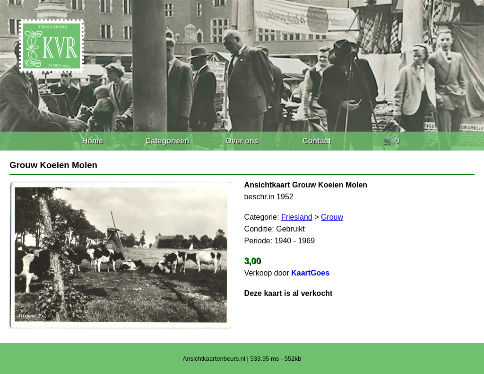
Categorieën (167, 141)
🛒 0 (391, 141)
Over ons (241, 141)
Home (92, 141)
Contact (316, 141)
